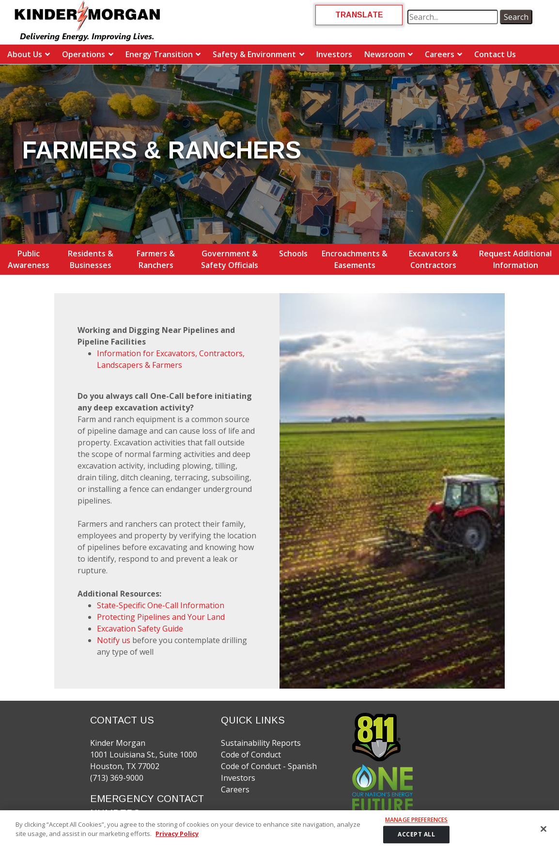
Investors (334, 54)
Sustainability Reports (261, 743)
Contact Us (495, 54)
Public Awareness (28, 259)
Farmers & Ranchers (156, 259)
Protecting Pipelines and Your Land (161, 617)
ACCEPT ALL (416, 835)
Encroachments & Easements (355, 259)
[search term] (452, 17)
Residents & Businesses (90, 259)
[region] (279, 830)
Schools (293, 253)
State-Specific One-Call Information (160, 605)
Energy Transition (159, 54)
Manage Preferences (416, 820)
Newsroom (384, 54)
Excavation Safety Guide (140, 628)
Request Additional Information (515, 259)
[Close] (543, 828)
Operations (83, 54)
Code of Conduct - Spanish (269, 766)
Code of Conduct (251, 754)
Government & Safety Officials (229, 259)
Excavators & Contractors (433, 259)
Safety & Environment (254, 54)
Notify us (113, 640)
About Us (24, 54)
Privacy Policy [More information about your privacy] (177, 833)
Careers (439, 54)
